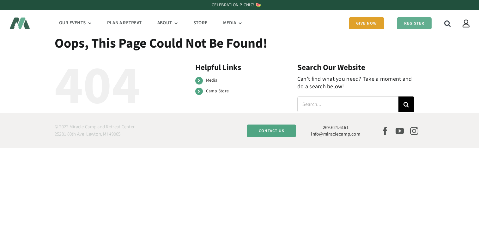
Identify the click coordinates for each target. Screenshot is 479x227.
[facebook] (385, 131)
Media (211, 80)
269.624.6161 (336, 127)
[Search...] (347, 104)
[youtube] (400, 131)
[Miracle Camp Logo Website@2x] (19, 20)
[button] (442, 23)
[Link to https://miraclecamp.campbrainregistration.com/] (466, 23)
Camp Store (217, 91)
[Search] (406, 104)
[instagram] (414, 131)
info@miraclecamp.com (335, 134)
